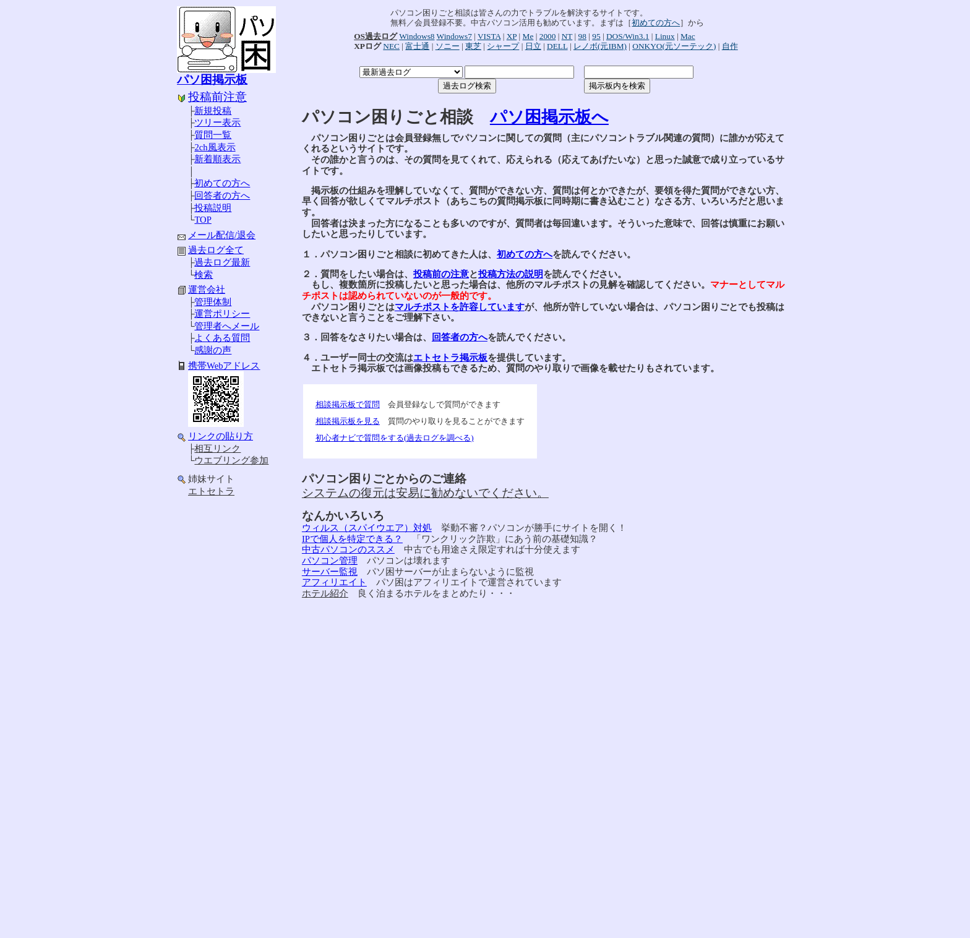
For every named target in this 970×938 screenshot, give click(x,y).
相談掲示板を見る (347, 421)
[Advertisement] (226, 698)
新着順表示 (217, 159)
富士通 (417, 46)
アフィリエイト (334, 582)
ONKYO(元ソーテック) (674, 46)
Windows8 (416, 36)
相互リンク (217, 449)
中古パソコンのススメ (348, 549)
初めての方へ (222, 183)
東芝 (473, 46)
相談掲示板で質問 (347, 404)
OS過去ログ (375, 36)
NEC (391, 46)
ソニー (448, 46)
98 (582, 36)
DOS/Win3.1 (627, 36)
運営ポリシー (222, 314)
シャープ (503, 46)
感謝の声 (212, 350)
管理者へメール (226, 326)
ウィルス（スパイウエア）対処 (367, 528)
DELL (557, 46)
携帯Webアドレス (224, 366)
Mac (687, 36)
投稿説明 (212, 208)
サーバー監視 (330, 572)
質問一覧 (212, 135)
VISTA (489, 36)
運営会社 (206, 290)
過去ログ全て (216, 250)
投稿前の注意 (441, 274)
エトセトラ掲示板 (450, 358)
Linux (665, 36)
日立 (533, 46)
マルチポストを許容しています (460, 307)
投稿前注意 (217, 96)
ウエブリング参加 (231, 460)
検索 (203, 275)
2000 (547, 36)
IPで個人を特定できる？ (352, 539)
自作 (730, 46)
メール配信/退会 (221, 235)
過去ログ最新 (222, 262)
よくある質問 (222, 338)
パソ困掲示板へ (549, 117)
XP (512, 36)
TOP (202, 220)
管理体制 (212, 302)
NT (567, 36)
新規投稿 (212, 111)
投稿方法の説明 (510, 274)
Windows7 (454, 36)
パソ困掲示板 (212, 79)
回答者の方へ (222, 195)
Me (528, 36)
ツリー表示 (217, 122)
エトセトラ (211, 491)
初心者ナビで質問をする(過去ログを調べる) (394, 437)
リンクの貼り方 (220, 436)
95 (596, 36)
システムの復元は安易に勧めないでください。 (425, 492)
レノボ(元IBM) (600, 46)
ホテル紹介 (325, 593)
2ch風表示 (214, 147)
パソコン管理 (330, 561)
